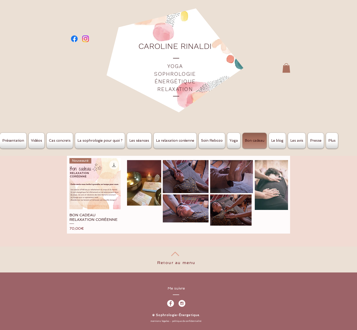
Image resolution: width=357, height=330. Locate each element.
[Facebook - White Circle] (170, 303)
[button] (286, 68)
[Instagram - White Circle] (181, 303)
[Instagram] (85, 38)
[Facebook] (74, 38)
